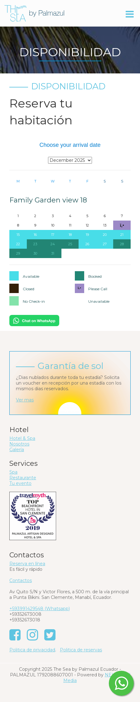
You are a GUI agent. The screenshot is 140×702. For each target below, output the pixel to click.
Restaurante (22, 477)
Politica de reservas (81, 650)
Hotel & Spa (22, 438)
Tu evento (20, 483)
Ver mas (25, 400)
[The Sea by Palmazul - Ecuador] (34, 13)
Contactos (20, 580)
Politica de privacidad (32, 650)
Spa (13, 472)
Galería (16, 449)
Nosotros (19, 444)
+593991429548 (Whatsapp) (39, 608)
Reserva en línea (27, 563)
